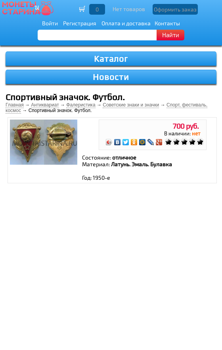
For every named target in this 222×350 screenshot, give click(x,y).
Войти (50, 23)
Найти (170, 34)
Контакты (167, 23)
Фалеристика (80, 105)
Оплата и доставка (126, 23)
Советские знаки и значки (131, 105)
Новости (111, 77)
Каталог (111, 59)
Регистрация (79, 23)
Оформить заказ (175, 9)
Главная (15, 105)
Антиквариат (45, 105)
